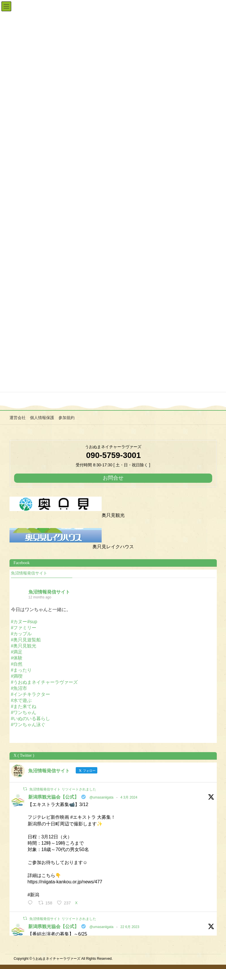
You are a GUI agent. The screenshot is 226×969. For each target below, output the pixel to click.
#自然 (17, 664)
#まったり (21, 670)
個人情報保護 (42, 417)
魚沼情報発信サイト (29, 573)
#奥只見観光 (24, 645)
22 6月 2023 (129, 927)
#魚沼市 (19, 688)
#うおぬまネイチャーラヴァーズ (44, 682)
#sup (32, 621)
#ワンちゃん (24, 712)
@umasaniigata (101, 797)
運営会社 (18, 417)
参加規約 (66, 417)
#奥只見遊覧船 (26, 639)
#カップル (21, 633)
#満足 (17, 651)
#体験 (17, 658)
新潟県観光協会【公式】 (53, 797)
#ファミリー (24, 627)
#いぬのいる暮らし (30, 718)
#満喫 (17, 676)
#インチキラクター (30, 694)
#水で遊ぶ (21, 700)
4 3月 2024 (128, 797)
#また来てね (24, 706)
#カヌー (19, 621)
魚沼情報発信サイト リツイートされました (62, 789)
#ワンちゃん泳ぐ (28, 724)
